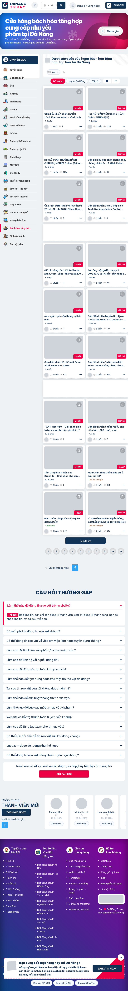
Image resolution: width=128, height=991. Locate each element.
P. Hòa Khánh (13, 900)
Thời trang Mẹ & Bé (79, 909)
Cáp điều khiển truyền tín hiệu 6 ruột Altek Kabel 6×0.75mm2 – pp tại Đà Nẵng (107, 317)
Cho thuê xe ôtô (77, 860)
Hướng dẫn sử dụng (111, 883)
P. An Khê (11, 906)
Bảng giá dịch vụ (109, 872)
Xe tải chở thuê (77, 872)
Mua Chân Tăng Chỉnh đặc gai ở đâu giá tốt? (105, 474)
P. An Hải (10, 860)
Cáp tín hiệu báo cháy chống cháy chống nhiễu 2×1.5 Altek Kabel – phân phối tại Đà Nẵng (107, 161)
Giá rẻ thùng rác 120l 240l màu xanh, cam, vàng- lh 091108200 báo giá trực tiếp (62, 271)
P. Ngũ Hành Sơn (15, 894)
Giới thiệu (105, 860)
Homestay (74, 877)
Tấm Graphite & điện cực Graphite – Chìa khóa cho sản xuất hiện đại (61, 474)
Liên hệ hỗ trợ (107, 889)
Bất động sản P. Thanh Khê (45, 893)
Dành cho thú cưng (79, 903)
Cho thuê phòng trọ (79, 866)
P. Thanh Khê (13, 866)
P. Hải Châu (12, 872)
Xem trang (56, 823)
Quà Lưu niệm (76, 898)
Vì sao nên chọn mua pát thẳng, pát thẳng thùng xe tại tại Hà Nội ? (107, 520)
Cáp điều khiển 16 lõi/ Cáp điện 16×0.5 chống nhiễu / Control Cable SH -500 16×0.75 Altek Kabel (105, 207)
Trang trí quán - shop (77, 890)
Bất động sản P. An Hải (47, 866)
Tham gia (113, 31)
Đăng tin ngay (107, 968)
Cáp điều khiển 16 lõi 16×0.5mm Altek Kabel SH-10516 (62, 363)
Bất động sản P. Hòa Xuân (45, 947)
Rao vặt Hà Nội (64, 983)
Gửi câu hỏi (64, 774)
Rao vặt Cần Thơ (86, 983)
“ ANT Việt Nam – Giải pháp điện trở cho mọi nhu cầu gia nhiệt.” (62, 428)
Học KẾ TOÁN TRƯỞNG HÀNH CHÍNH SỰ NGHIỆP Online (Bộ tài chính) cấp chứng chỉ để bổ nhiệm (62, 161)
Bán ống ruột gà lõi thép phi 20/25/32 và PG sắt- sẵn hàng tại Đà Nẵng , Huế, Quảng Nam (107, 271)
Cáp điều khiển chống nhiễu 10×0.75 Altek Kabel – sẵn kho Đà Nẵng (63, 115)
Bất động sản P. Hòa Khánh (45, 911)
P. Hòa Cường (13, 889)
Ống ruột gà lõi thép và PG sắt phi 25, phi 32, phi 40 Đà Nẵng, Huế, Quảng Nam (63, 207)
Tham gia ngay (16, 812)
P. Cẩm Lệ (11, 883)
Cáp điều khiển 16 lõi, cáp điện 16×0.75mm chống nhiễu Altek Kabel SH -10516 (105, 363)
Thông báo (106, 866)
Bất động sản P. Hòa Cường (45, 884)
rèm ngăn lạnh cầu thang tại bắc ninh (62, 317)
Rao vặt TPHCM (41, 983)
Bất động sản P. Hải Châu (47, 875)
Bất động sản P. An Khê (47, 938)
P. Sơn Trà (11, 877)
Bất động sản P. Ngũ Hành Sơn (45, 902)
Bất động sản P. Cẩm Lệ (45, 929)
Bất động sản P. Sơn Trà (45, 920)
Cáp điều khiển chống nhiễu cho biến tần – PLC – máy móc (106, 428)
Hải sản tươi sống (78, 883)
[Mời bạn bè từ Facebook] (5, 825)
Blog (102, 877)
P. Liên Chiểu (12, 911)
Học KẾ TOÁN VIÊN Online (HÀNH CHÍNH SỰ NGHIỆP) (106, 115)
